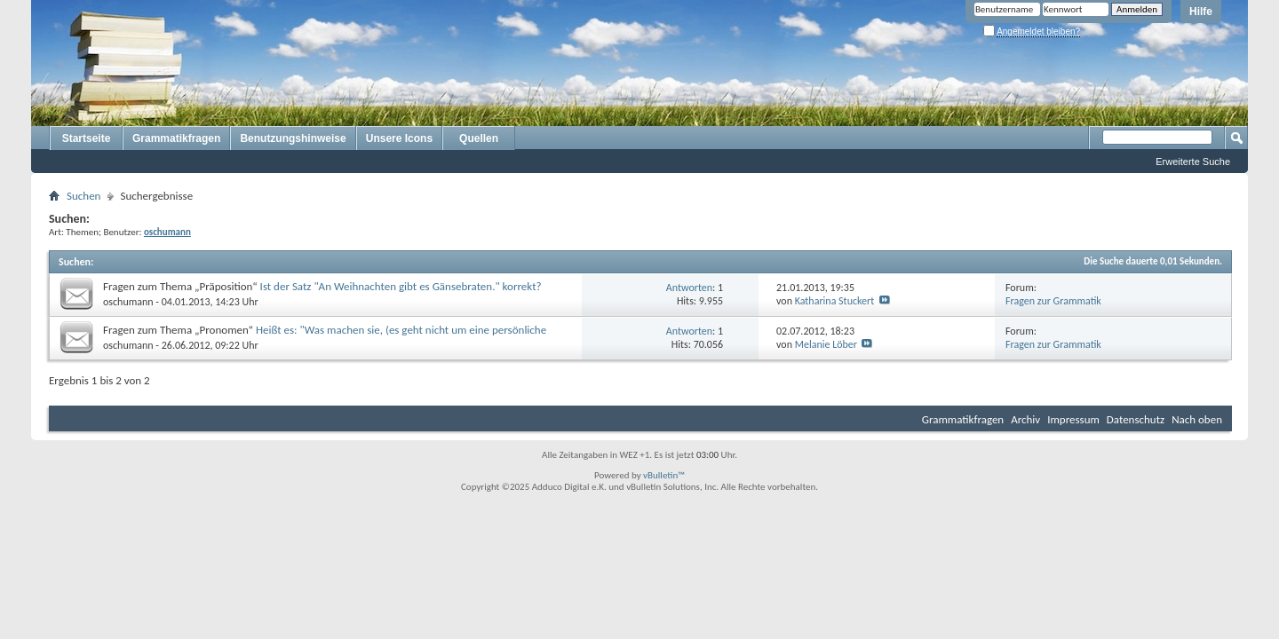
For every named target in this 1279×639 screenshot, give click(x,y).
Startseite (86, 138)
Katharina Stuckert (835, 301)
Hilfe (1200, 11)
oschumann (128, 302)
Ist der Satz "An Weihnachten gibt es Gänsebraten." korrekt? (401, 286)
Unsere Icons (399, 138)
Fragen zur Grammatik (1053, 301)
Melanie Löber (826, 344)
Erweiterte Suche (1193, 161)
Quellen (478, 138)
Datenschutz (1135, 419)
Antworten (689, 287)
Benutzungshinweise (293, 138)
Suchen (83, 195)
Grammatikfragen (176, 138)
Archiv (1025, 419)
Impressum (1073, 419)
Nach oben (1197, 419)
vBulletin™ (664, 475)
